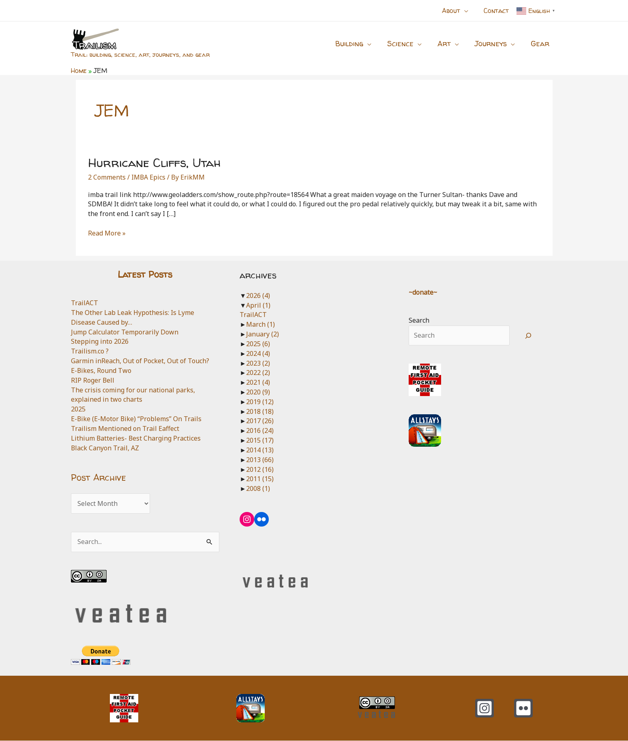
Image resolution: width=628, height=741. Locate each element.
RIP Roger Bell (93, 380)
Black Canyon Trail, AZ (105, 447)
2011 (260, 478)
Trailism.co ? (90, 351)
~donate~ (423, 292)
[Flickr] (523, 708)
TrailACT (84, 302)
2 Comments (107, 177)
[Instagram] (484, 708)
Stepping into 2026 (100, 341)
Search (419, 320)
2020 (258, 392)
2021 (258, 382)
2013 (260, 459)
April (258, 305)
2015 (260, 440)
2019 (260, 401)
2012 (260, 469)
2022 (258, 372)
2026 (258, 295)
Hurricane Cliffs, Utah (154, 162)
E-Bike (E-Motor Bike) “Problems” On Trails (136, 418)
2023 (258, 363)
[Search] (528, 336)
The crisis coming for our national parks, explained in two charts (133, 394)
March (260, 324)
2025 (78, 409)
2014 (260, 449)
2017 (260, 420)
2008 (258, 488)
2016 (260, 430)
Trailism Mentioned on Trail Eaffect (125, 428)
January (262, 334)
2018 (260, 411)
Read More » (107, 233)
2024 (258, 353)
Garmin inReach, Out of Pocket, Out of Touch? (140, 360)
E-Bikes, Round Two (101, 370)
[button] (468, 10)
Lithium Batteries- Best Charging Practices (136, 438)
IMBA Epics (148, 177)
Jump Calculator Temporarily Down (124, 332)
